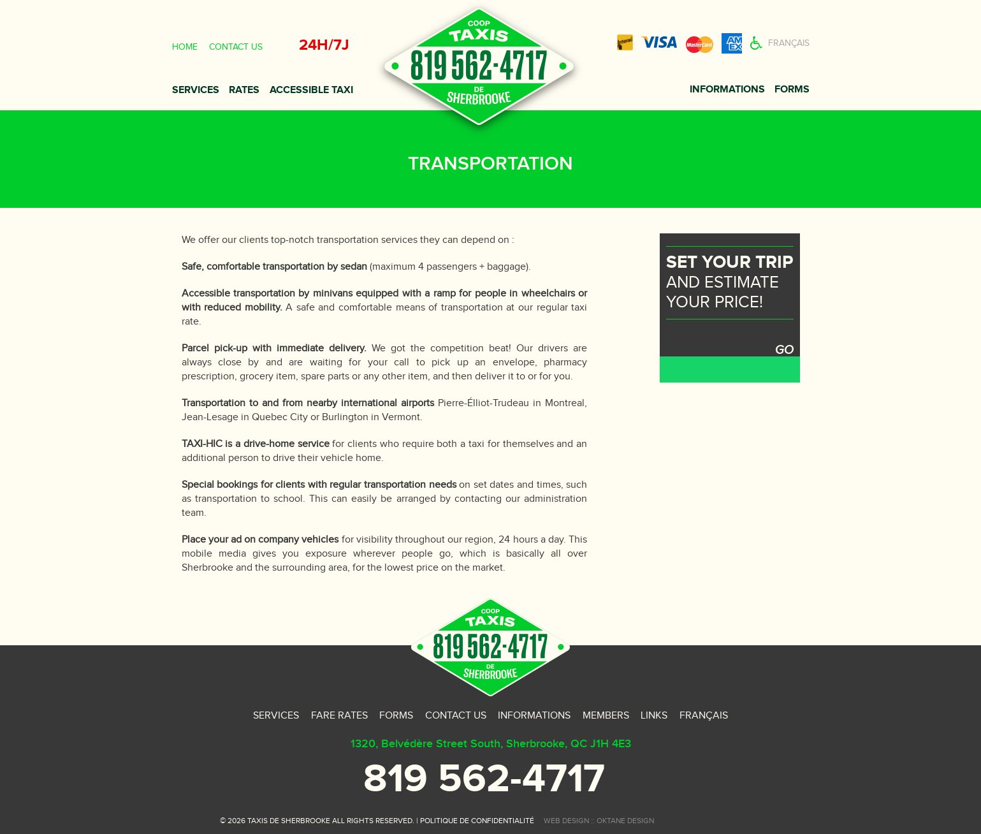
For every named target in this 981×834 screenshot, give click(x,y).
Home (185, 47)
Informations (727, 90)
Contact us (236, 47)
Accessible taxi (311, 90)
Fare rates (339, 716)
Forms (792, 90)
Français (789, 43)
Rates (244, 90)
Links (654, 716)
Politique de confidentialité (477, 820)
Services (195, 90)
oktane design (625, 820)
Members (606, 716)
